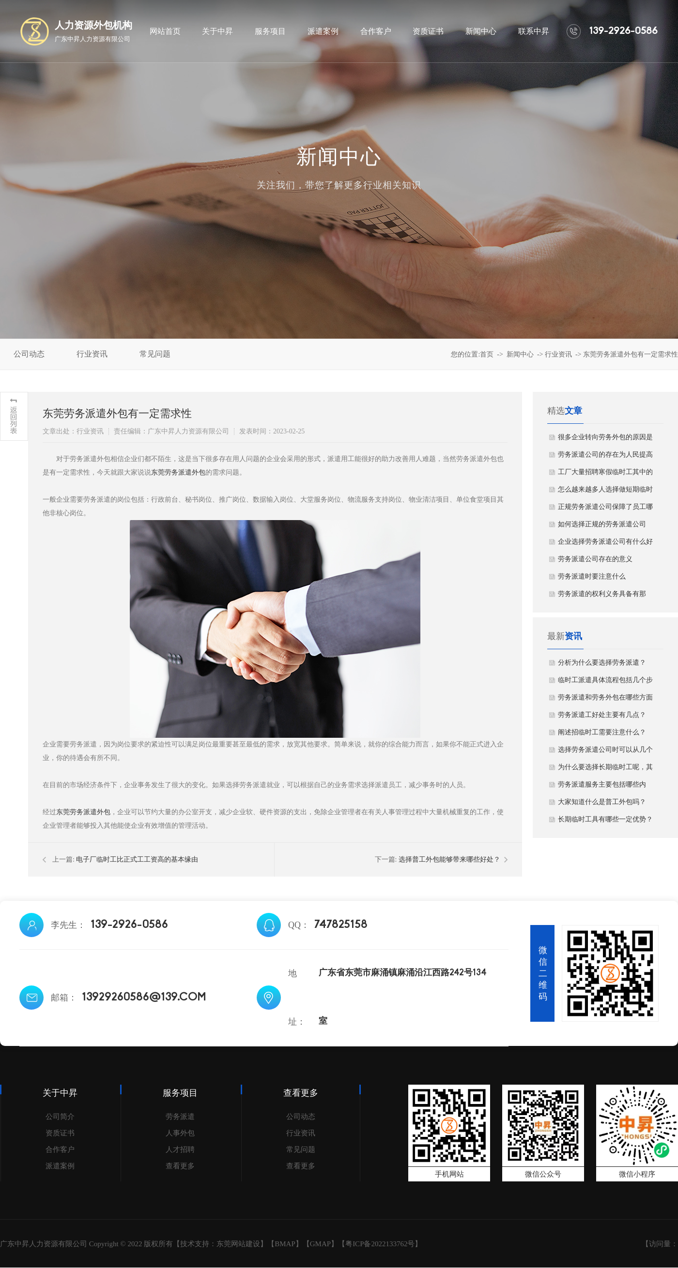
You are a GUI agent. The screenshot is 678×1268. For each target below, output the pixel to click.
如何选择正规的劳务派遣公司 (602, 524)
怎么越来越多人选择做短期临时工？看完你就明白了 (605, 492)
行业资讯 (558, 354)
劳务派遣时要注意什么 (592, 576)
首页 (486, 354)
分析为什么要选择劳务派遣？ (602, 662)
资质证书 (60, 1133)
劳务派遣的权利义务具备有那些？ (602, 596)
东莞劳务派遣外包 (178, 472)
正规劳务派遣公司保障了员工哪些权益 (605, 509)
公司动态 (300, 1116)
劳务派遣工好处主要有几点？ (602, 714)
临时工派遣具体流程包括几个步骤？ (605, 682)
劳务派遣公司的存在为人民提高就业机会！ (605, 457)
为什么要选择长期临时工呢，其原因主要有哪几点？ (605, 769)
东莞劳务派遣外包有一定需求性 (630, 354)
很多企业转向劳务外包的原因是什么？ (605, 439)
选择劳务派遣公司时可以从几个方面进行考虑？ (605, 752)
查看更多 (180, 1166)
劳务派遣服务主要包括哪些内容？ (602, 787)
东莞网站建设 (238, 1244)
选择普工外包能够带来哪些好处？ (449, 859)
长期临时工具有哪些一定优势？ (605, 819)
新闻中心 (520, 354)
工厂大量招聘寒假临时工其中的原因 (605, 474)
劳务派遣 (180, 1116)
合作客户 (60, 1149)
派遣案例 (60, 1166)
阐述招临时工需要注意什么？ (602, 732)
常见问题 (300, 1149)
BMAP (285, 1244)
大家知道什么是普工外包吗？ (602, 802)
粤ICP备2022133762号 (380, 1244)
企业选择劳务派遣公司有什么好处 (605, 544)
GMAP (320, 1244)
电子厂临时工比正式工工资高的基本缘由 (137, 859)
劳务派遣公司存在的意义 (595, 559)
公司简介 (60, 1116)
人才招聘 (180, 1149)
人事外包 (180, 1133)
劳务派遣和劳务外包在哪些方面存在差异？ (605, 700)
